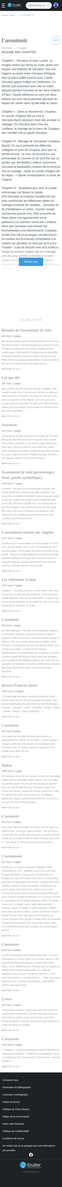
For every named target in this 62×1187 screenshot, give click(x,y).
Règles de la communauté (15, 1116)
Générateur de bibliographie (16, 1087)
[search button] (48, 5)
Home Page (8, 15)
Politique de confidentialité (15, 1131)
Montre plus (31, 261)
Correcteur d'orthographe (15, 1094)
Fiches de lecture (11, 1102)
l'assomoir (26, 15)
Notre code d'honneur (13, 1124)
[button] (4, 6)
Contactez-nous (10, 1080)
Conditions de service (13, 1138)
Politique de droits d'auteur (15, 1109)
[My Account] (55, 5)
